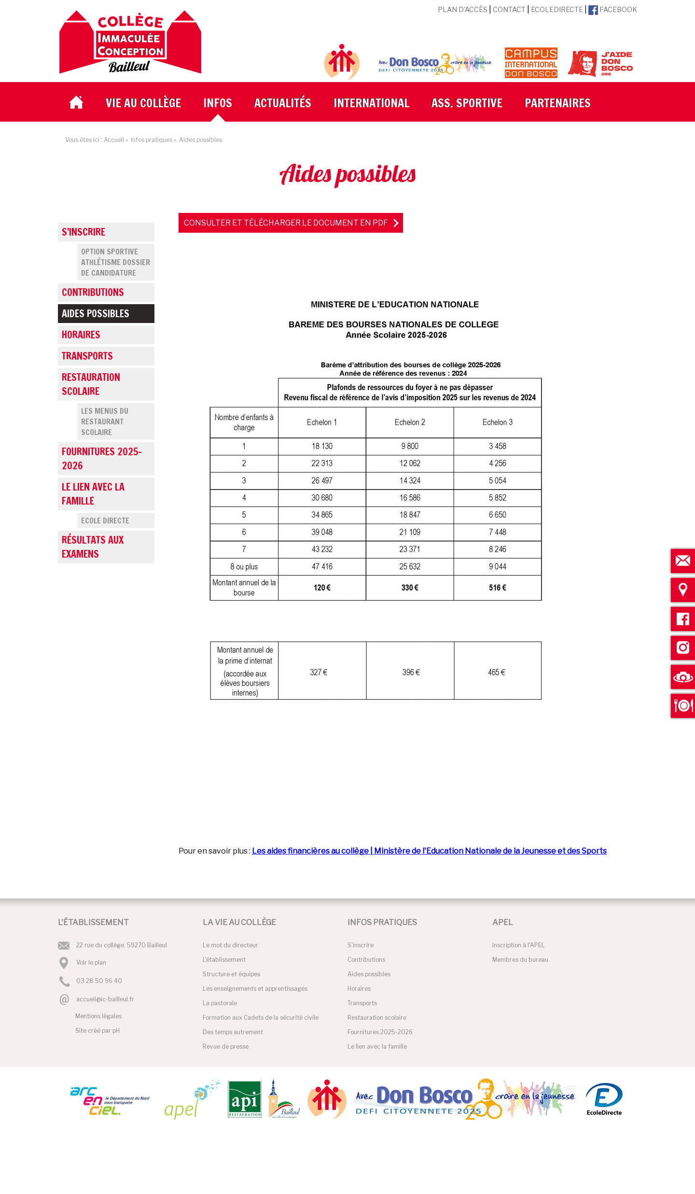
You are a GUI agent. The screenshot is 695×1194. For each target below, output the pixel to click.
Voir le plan (91, 962)
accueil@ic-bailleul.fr (105, 999)
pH (116, 1030)
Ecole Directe (105, 520)
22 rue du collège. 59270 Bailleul (121, 945)
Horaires (81, 335)
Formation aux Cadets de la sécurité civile (261, 1017)
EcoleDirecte (557, 9)
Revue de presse (226, 1046)
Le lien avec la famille (93, 494)
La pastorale (220, 1003)
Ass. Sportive (466, 103)
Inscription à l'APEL (518, 945)
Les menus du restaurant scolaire (104, 421)
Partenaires (558, 103)
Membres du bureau (520, 959)
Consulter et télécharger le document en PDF (286, 222)
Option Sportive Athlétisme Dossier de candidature (115, 262)
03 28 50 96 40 (99, 981)
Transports (87, 356)
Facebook (612, 9)
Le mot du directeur (230, 945)
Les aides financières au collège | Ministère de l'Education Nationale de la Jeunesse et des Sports (429, 851)
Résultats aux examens (93, 547)
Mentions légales (98, 1016)
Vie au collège (143, 103)
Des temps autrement (233, 1032)
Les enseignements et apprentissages (255, 988)
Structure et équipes (231, 974)
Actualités (282, 103)
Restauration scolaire (91, 384)
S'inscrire (83, 232)
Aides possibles (95, 314)
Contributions (93, 292)
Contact (509, 9)
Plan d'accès (462, 9)
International (371, 103)
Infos (217, 103)
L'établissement (224, 959)
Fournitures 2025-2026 (102, 459)
